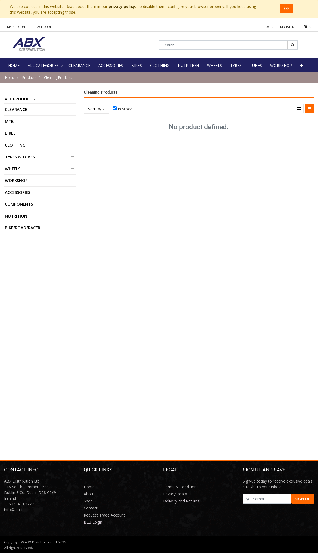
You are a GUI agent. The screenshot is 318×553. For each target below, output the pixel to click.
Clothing (15, 145)
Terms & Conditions (180, 486)
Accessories (17, 192)
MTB (9, 121)
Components (19, 204)
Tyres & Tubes (20, 156)
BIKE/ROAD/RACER (22, 227)
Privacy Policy (175, 493)
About (89, 493)
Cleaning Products (58, 77)
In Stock (125, 108)
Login (268, 27)
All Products (20, 98)
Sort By (96, 108)
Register (287, 27)
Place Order (44, 27)
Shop (88, 501)
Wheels (12, 168)
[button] (301, 65)
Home (10, 77)
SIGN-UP (302, 498)
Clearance (16, 109)
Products (29, 77)
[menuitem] (14, 65)
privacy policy (121, 6)
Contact (91, 508)
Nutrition (16, 216)
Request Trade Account (104, 515)
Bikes (10, 133)
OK (286, 8)
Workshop (16, 180)
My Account (17, 27)
